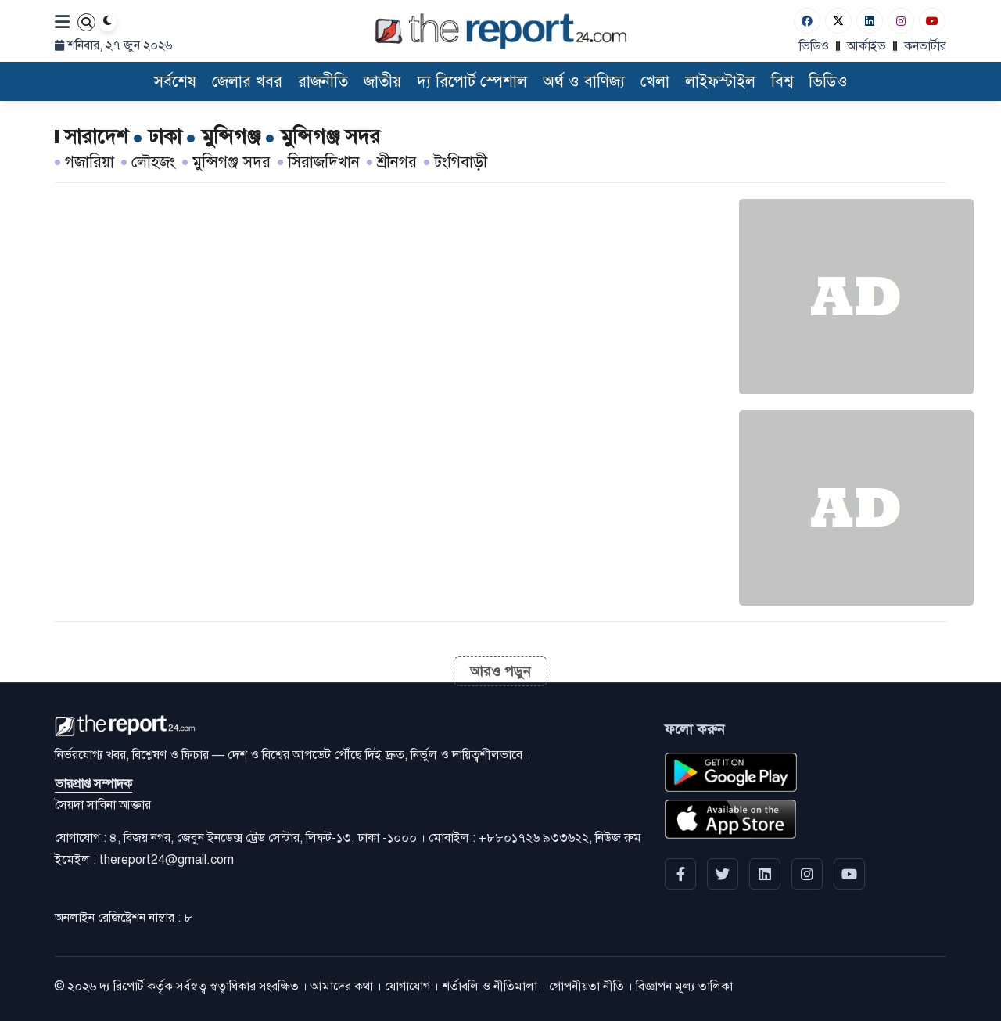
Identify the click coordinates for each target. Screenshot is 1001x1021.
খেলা (654, 82)
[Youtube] (932, 21)
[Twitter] (838, 21)
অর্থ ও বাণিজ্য (584, 82)
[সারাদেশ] (96, 136)
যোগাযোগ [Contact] (407, 986)
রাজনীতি (323, 82)
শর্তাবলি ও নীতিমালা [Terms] (489, 986)
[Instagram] (901, 21)
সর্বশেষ (175, 82)
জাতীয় (382, 82)
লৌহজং (153, 162)
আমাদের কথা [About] (341, 986)
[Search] (86, 22)
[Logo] (500, 31)
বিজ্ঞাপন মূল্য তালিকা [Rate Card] (684, 986)
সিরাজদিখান (324, 162)
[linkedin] (764, 874)
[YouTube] (849, 874)
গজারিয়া (89, 162)
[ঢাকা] (165, 136)
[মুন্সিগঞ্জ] (231, 136)
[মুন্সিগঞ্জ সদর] (330, 136)
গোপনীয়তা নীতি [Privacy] (586, 986)
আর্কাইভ (866, 46)
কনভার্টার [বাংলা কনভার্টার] (925, 46)
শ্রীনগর (397, 162)
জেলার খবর (247, 82)
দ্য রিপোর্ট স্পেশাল (472, 82)
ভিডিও (814, 46)
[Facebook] (807, 21)
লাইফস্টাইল (720, 82)
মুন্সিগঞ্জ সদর (231, 162)
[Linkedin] (869, 21)
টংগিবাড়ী (460, 162)
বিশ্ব (782, 82)
